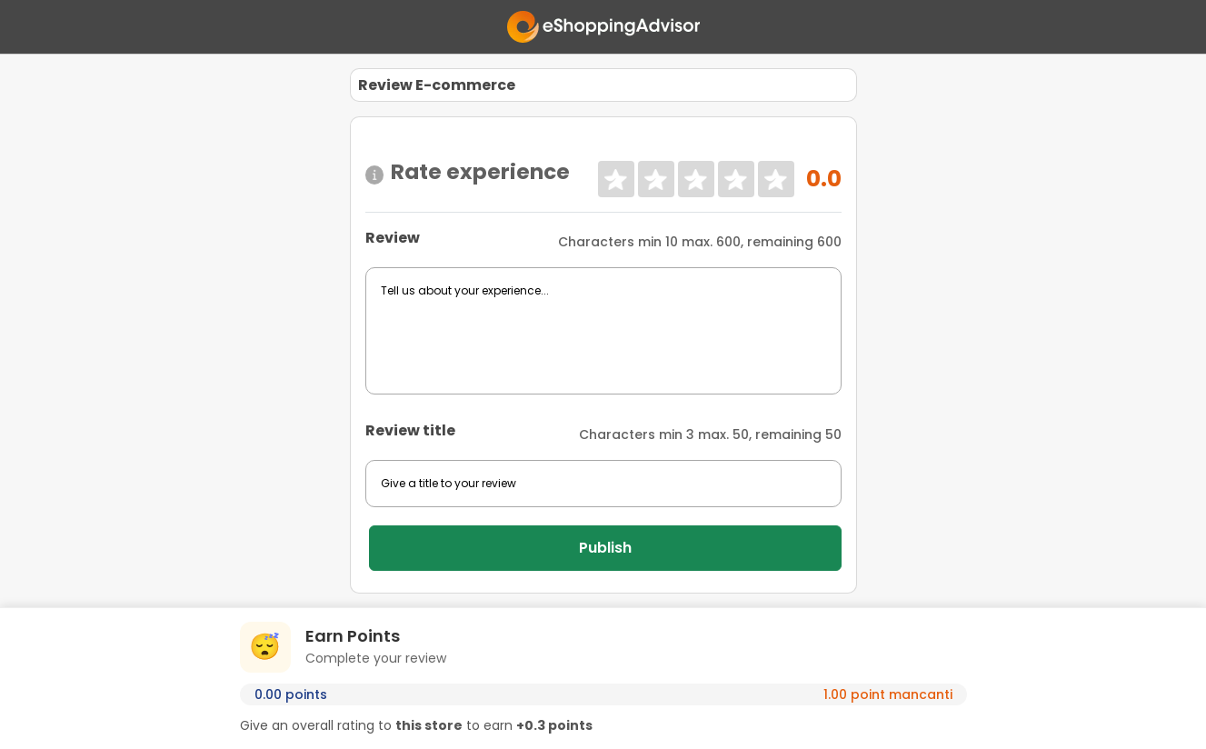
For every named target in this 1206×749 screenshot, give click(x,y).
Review (392, 237)
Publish (605, 547)
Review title (410, 430)
